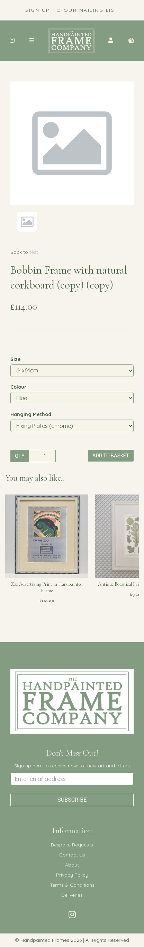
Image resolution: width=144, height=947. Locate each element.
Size (15, 359)
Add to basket (110, 455)
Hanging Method (30, 414)
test (33, 252)
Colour (18, 387)
